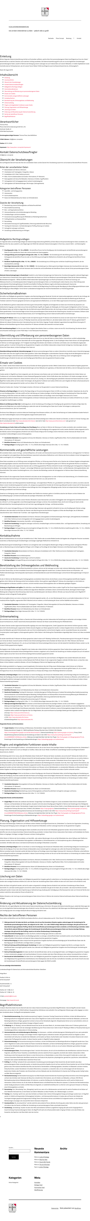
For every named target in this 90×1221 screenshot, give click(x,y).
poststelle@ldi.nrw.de (10, 996)
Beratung (68, 38)
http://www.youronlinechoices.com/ (56, 421)
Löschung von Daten (10, 109)
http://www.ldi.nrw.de (13, 1000)
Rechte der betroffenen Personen (13, 114)
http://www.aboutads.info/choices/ (25, 421)
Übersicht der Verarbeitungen (12, 82)
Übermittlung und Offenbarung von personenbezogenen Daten (21, 91)
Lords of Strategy (44, 1157)
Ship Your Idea (43, 1159)
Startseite (51, 38)
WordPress (78, 1208)
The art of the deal (44, 1164)
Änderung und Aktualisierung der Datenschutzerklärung (19, 112)
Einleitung (7, 77)
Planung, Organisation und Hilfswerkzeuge (16, 107)
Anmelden (37, 1182)
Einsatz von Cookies (9, 93)
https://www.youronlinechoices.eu (19, 712)
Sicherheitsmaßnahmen (11, 89)
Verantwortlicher (9, 80)
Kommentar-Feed (39, 1187)
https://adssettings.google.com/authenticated (51, 739)
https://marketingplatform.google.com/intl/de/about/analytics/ (22, 732)
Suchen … (11, 1148)
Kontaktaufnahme (9, 98)
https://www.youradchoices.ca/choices (21, 715)
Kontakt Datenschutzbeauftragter (13, 84)
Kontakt (79, 38)
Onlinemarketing (9, 102)
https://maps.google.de (47, 808)
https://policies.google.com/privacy (64, 732)
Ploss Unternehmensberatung (19, 26)
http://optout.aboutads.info (7, 423)
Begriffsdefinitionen (9, 116)
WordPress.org (38, 1190)
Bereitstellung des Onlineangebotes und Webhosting (19, 100)
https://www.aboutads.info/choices (18, 717)
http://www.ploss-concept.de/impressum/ (19, 147)
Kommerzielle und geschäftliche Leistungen (16, 96)
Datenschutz (54, 1208)
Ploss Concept (60, 38)
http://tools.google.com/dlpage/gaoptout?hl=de (70, 737)
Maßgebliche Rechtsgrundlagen (13, 86)
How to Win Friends (44, 1162)
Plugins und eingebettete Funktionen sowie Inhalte (18, 105)
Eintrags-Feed (38, 1185)
